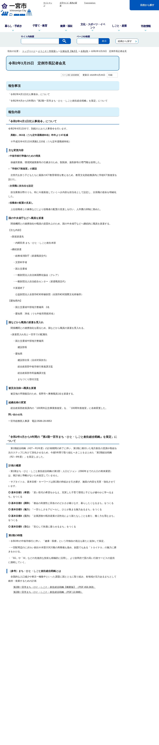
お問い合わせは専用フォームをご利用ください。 (46, 650)
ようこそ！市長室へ (48, 51)
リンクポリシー (112, 676)
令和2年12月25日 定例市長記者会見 (139, 86)
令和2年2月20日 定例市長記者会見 (139, 217)
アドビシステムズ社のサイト (103, 614)
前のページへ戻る (118, 665)
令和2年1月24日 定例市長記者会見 (139, 226)
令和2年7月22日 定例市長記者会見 (139, 130)
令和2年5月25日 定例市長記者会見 (139, 147)
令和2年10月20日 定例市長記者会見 (139, 103)
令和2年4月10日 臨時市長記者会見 (139, 182)
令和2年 (84, 51)
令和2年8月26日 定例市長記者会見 (139, 121)
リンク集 (68, 676)
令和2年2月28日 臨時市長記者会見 (139, 209)
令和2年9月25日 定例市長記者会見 (139, 112)
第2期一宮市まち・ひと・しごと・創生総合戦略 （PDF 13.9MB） (49, 592)
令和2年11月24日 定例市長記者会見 (139, 94)
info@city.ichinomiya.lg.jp (27, 708)
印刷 (110, 75)
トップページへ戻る (143, 665)
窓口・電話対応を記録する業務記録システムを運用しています (63, 704)
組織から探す (125, 41)
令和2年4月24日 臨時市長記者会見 (139, 156)
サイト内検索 (27, 36)
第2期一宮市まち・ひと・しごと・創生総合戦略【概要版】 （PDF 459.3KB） (55, 587)
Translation (90, 3)
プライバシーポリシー (88, 676)
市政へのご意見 (61, 725)
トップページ (28, 51)
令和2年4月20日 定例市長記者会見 (139, 165)
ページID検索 (83, 36)
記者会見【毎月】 (69, 51)
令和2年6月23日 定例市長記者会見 (139, 138)
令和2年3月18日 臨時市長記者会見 (139, 200)
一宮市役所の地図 (25, 725)
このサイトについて (49, 676)
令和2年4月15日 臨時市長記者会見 (139, 174)
